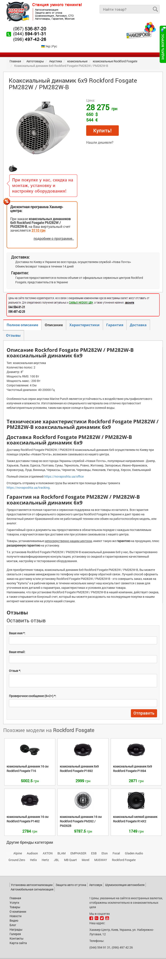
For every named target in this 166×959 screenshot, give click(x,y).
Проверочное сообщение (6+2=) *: (32, 696)
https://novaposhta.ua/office (64, 476)
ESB (94, 853)
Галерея (15, 934)
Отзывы (13, 335)
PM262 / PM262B (81, 821)
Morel (85, 860)
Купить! (102, 130)
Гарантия (114, 325)
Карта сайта (18, 943)
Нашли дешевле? (99, 142)
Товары (15, 907)
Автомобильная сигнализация (32, 889)
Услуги (14, 903)
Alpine (17, 853)
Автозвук (95, 885)
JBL (56, 860)
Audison (32, 853)
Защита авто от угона (71, 885)
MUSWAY (100, 860)
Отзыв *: (15, 671)
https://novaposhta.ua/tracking (28, 487)
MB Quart (70, 860)
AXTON (48, 853)
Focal (116, 853)
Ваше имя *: (17, 633)
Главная (15, 898)
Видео (14, 920)
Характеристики (84, 325)
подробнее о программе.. (54, 238)
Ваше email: (17, 652)
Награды (16, 929)
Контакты (16, 938)
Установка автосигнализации (32, 885)
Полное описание (22, 325)
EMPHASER (78, 853)
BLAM (61, 853)
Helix (33, 860)
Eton (105, 853)
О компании (18, 911)
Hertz (45, 860)
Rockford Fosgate (124, 860)
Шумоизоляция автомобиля (125, 885)
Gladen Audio (134, 853)
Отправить (144, 713)
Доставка (138, 325)
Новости (15, 916)
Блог (13, 925)
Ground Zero (17, 860)
